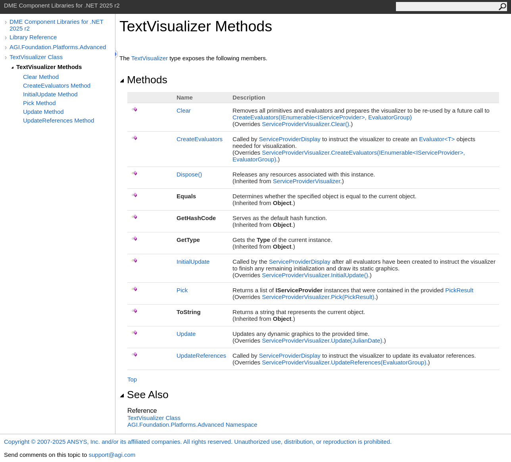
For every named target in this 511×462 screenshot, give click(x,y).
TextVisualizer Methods (49, 66)
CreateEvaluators (200, 139)
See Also (144, 395)
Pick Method (39, 103)
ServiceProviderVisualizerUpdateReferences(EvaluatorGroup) (344, 362)
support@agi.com (111, 454)
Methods (143, 80)
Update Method (43, 111)
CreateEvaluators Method (56, 85)
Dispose (189, 174)
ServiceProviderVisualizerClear (305, 124)
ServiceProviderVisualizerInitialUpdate (315, 275)
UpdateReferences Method (58, 120)
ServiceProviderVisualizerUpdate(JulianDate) (322, 340)
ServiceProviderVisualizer (306, 181)
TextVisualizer (149, 58)
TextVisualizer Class (36, 57)
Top (132, 379)
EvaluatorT (437, 139)
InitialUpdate (193, 261)
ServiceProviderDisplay (290, 139)
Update (186, 333)
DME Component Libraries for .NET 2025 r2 (56, 25)
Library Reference (33, 37)
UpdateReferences (201, 355)
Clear (184, 110)
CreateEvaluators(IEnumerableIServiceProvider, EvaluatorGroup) (322, 117)
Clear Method (41, 76)
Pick (182, 290)
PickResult (459, 290)
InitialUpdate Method (50, 94)
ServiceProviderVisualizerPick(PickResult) (318, 296)
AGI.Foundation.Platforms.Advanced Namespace (192, 424)
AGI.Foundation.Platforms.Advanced (58, 47)
